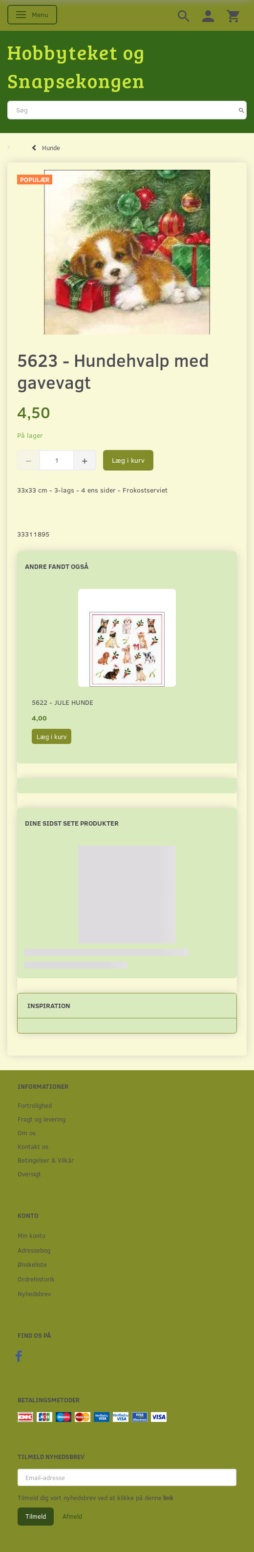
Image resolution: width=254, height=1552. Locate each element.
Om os (27, 1132)
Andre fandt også (56, 566)
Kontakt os (33, 1146)
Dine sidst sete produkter (72, 823)
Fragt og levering (41, 1119)
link (167, 1497)
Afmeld (72, 1516)
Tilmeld (35, 1516)
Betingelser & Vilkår (46, 1160)
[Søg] (241, 110)
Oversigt (29, 1174)
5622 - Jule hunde (62, 702)
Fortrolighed (35, 1105)
